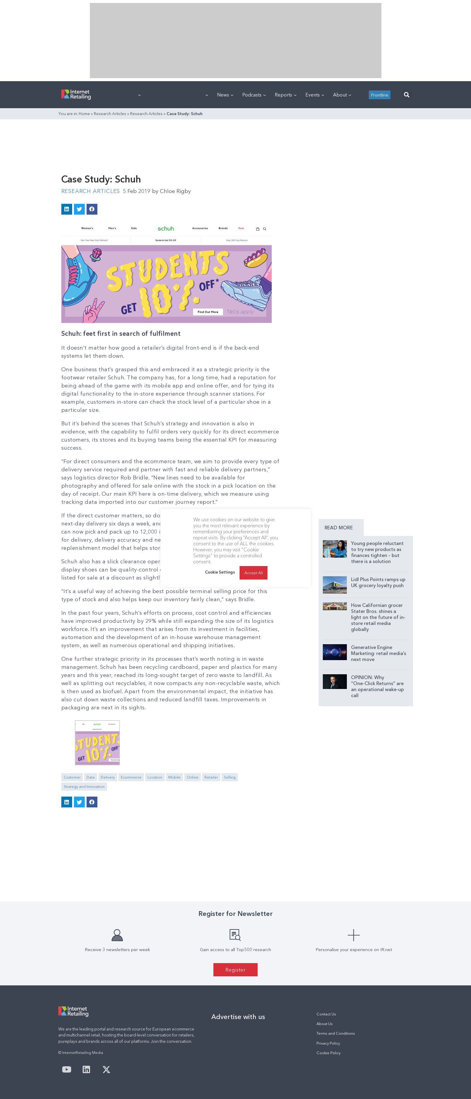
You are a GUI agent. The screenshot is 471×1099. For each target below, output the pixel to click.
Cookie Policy (329, 1053)
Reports (285, 95)
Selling (230, 777)
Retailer (211, 777)
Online (192, 777)
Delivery (108, 777)
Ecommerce (131, 777)
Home (84, 113)
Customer (72, 777)
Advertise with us (238, 1016)
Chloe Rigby (171, 191)
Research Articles (110, 113)
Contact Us (326, 1014)
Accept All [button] (253, 572)
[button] (407, 95)
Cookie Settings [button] (220, 572)
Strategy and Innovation (84, 786)
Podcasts (254, 95)
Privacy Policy (328, 1043)
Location (155, 777)
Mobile (174, 777)
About (342, 95)
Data (91, 777)
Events (314, 95)
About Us (325, 1023)
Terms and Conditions (336, 1033)
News (225, 95)
